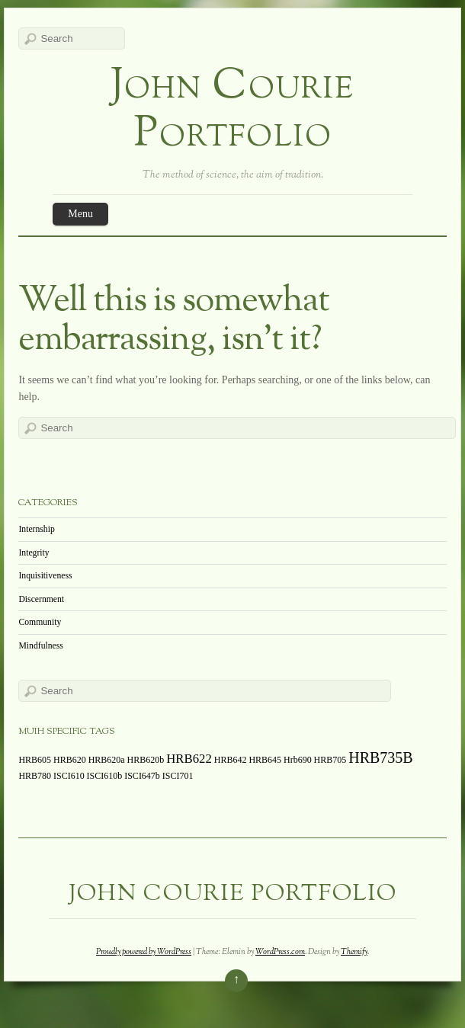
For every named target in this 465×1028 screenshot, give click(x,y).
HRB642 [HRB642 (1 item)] (230, 759)
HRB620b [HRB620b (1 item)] (146, 759)
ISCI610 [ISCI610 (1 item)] (69, 775)
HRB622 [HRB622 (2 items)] (189, 758)
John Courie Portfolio (232, 111)
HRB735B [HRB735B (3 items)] (380, 757)
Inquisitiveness (45, 576)
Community (39, 622)
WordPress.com (280, 952)
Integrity (33, 553)
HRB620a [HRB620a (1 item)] (106, 759)
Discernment (41, 599)
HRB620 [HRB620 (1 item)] (69, 759)
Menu (80, 213)
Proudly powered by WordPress (143, 952)
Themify (354, 952)
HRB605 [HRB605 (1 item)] (34, 759)
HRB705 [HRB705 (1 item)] (330, 759)
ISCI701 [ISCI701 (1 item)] (178, 775)
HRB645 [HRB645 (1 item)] (265, 759)
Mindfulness (40, 646)
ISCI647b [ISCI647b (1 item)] (142, 775)
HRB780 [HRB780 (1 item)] (34, 775)
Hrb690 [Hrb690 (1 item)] (298, 759)
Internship (36, 529)
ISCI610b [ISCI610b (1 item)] (105, 775)
